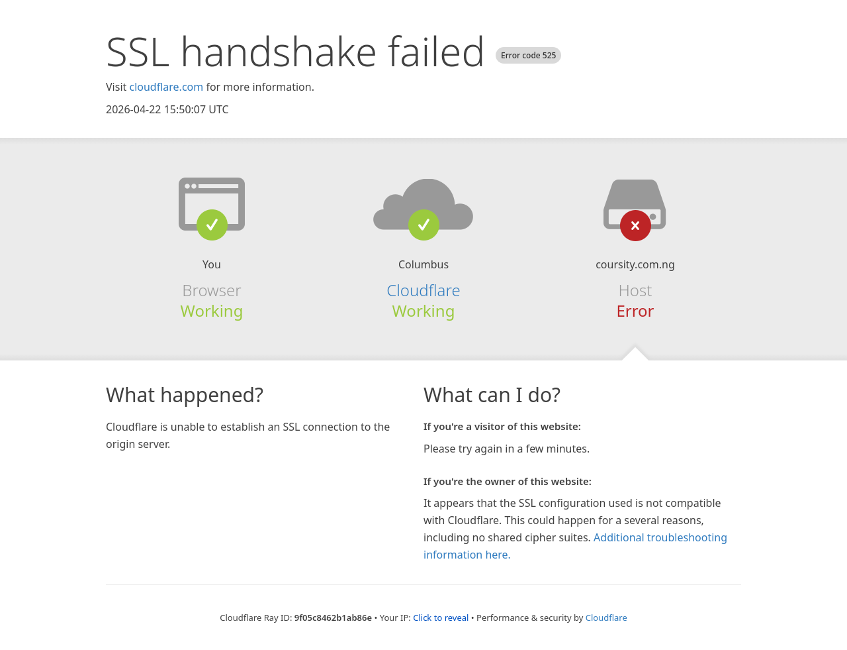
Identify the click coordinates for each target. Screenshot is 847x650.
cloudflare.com (166, 87)
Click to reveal (440, 617)
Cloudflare (423, 290)
